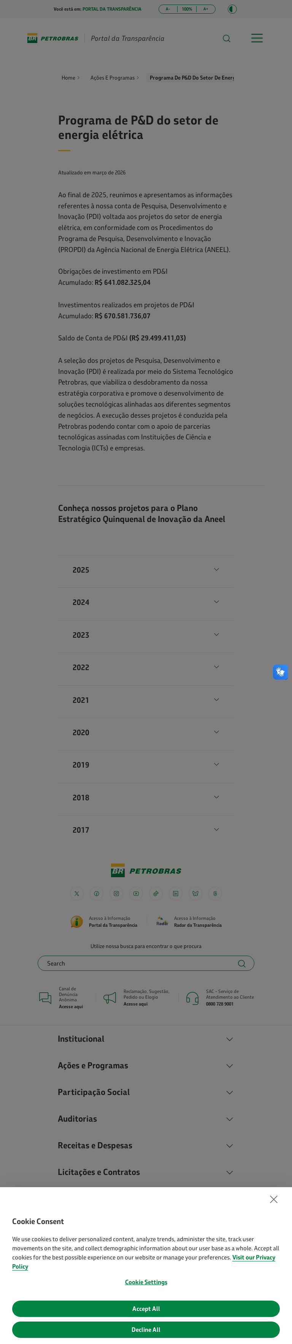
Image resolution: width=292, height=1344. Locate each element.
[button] (274, 1200)
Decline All (146, 1330)
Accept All (146, 1310)
